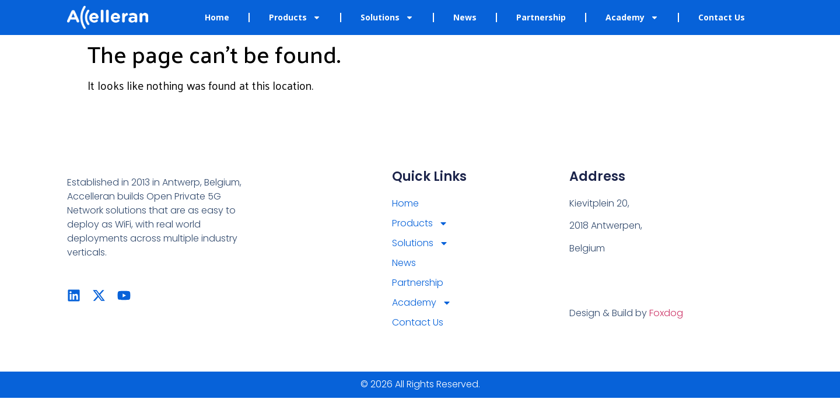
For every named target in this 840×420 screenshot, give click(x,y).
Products (295, 17)
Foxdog (666, 313)
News (465, 17)
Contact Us (721, 17)
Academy (632, 17)
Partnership (541, 17)
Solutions (387, 17)
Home (217, 17)
